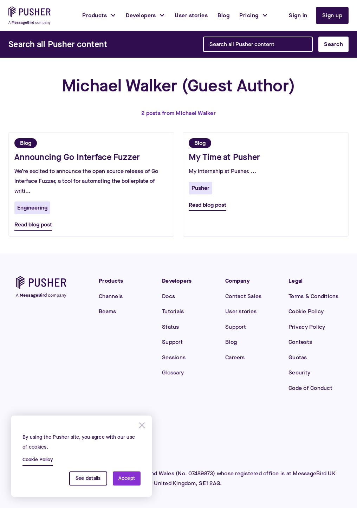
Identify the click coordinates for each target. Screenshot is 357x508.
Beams (107, 311)
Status (170, 326)
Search (333, 44)
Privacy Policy (306, 326)
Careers (235, 357)
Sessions (174, 357)
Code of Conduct (310, 388)
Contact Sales (243, 296)
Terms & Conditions (313, 296)
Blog (231, 342)
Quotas (297, 357)
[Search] (57, 44)
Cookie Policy (306, 311)
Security (299, 372)
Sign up (332, 15)
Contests (300, 342)
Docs (168, 296)
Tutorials (173, 311)
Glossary (173, 372)
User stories (241, 311)
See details (88, 478)
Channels (111, 296)
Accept (126, 478)
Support (172, 342)
